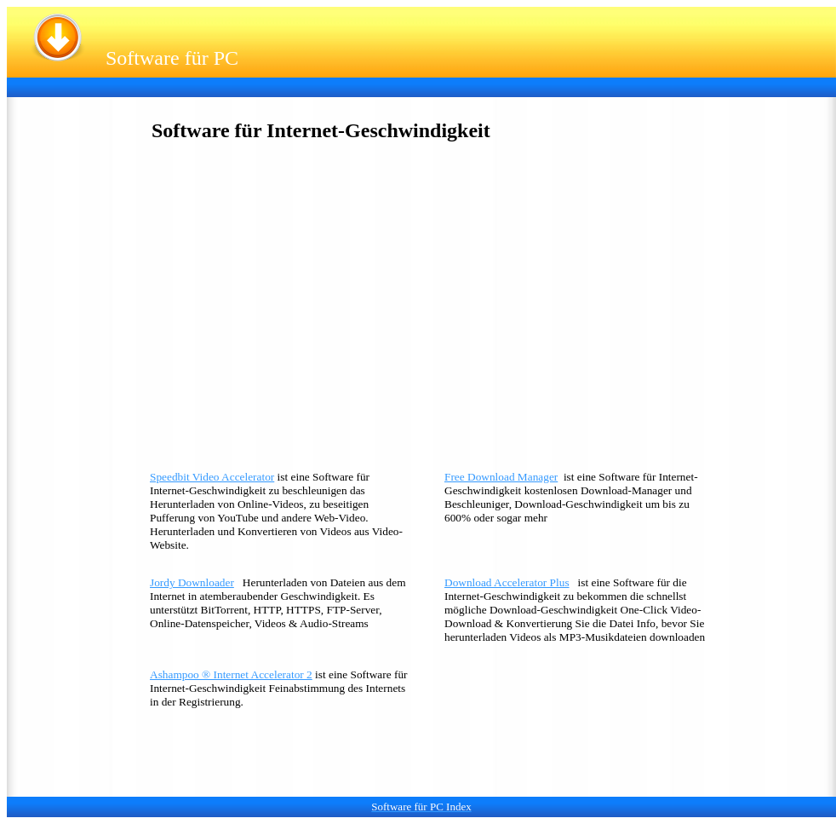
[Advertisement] (325, 85)
